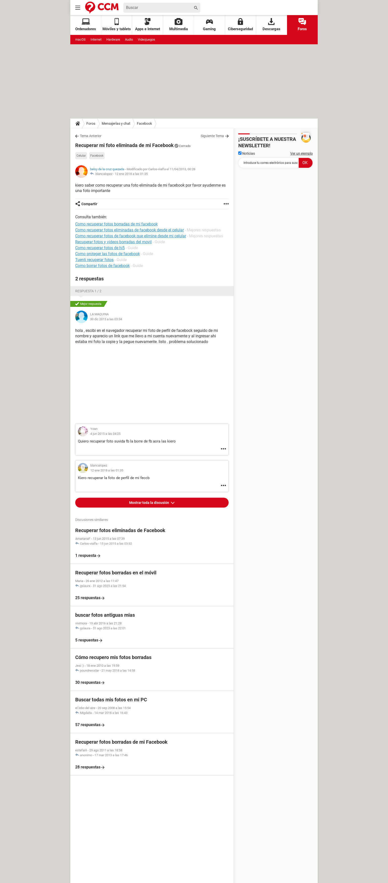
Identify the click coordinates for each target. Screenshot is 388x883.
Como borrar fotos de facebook (102, 265)
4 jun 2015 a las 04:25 (105, 434)
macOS (80, 39)
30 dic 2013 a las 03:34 (106, 319)
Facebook (144, 123)
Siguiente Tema (212, 136)
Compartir (89, 204)
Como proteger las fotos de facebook (107, 253)
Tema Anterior (90, 136)
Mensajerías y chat (116, 123)
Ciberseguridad (240, 24)
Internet (96, 39)
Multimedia (178, 24)
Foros (302, 24)
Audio (129, 39)
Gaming (209, 24)
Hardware (113, 39)
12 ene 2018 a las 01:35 (131, 174)
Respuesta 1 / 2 (88, 291)
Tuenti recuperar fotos (94, 259)
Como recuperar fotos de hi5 (100, 247)
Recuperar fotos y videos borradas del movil (113, 242)
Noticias (246, 153)
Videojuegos (146, 39)
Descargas (271, 24)
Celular (81, 155)
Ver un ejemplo (301, 153)
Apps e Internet (147, 24)
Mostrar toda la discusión (149, 503)
